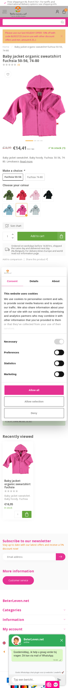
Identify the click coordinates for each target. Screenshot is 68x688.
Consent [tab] (12, 281)
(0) (18, 64)
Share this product (37, 259)
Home (6, 46)
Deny (34, 413)
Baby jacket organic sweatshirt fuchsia (17, 484)
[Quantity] (17, 514)
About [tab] (56, 281)
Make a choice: (14, 171)
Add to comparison (12, 259)
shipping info (50, 4)
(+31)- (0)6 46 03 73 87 (18, 421)
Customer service (18, 580)
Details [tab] (34, 281)
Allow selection (34, 401)
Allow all (34, 390)
